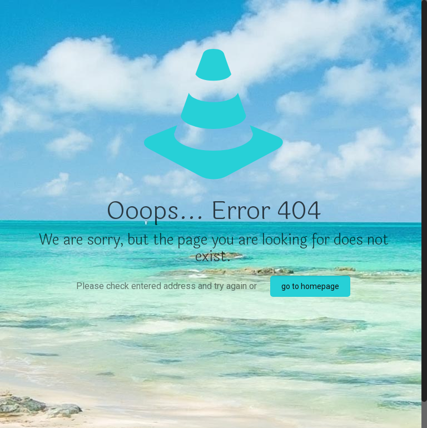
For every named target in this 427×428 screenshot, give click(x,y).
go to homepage (310, 286)
